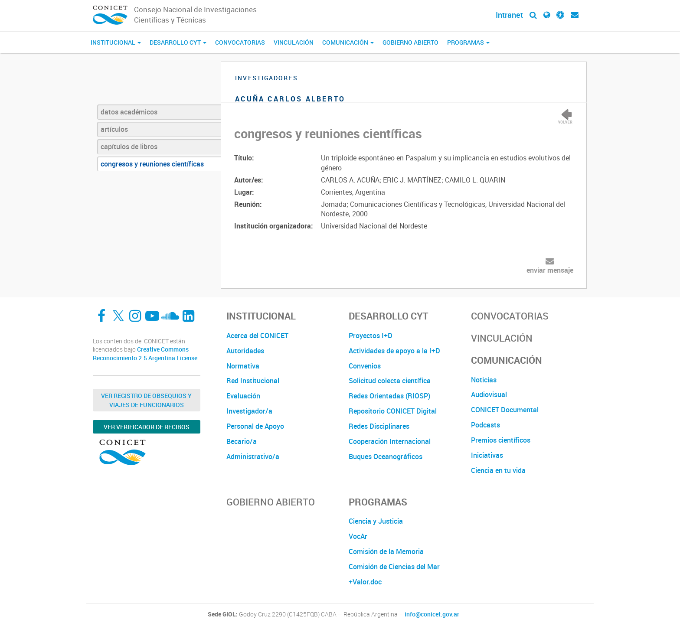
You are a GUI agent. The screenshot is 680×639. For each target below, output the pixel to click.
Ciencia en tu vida (498, 470)
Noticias (484, 380)
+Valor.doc (365, 582)
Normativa (242, 366)
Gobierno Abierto (410, 42)
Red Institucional (252, 380)
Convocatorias (240, 42)
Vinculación (294, 42)
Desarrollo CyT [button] (178, 42)
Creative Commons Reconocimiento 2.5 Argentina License (145, 354)
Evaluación (243, 396)
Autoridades (245, 350)
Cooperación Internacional (390, 441)
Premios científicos (500, 440)
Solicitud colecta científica (390, 380)
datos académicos (129, 112)
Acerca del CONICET (257, 335)
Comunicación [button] (348, 42)
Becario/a (241, 441)
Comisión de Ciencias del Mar (394, 566)
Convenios (365, 366)
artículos (114, 129)
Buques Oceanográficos (385, 456)
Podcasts (485, 425)
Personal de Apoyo (255, 426)
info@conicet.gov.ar (432, 614)
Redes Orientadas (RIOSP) (389, 396)
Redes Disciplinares (379, 426)
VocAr (358, 536)
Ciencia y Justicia (376, 521)
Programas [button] (468, 42)
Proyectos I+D (370, 335)
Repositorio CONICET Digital (393, 411)
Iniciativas (487, 455)
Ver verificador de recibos (147, 427)
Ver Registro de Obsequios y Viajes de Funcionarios (146, 400)
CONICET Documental (505, 409)
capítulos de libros (129, 146)
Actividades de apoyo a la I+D (394, 350)
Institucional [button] (116, 42)
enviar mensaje (549, 270)
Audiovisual (489, 394)
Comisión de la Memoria (386, 551)
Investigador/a (249, 411)
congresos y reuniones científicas (152, 164)
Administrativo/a (252, 456)
